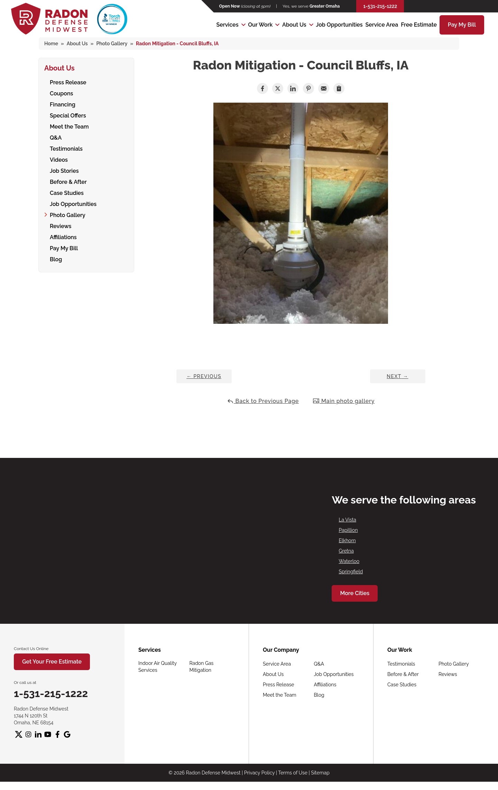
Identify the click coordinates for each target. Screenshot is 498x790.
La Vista (347, 520)
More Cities (354, 593)
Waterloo (349, 561)
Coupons (61, 92)
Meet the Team (69, 125)
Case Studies (67, 192)
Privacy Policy (259, 772)
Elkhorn (347, 540)
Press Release (68, 81)
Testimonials (66, 147)
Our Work (260, 24)
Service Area (381, 24)
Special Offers (68, 114)
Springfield (351, 571)
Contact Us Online (31, 648)
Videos (59, 159)
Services (227, 24)
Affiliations (63, 236)
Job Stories (64, 170)
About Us (294, 24)
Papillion (348, 530)
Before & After (68, 181)
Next (397, 376)
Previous (203, 376)
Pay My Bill (462, 24)
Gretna (346, 551)
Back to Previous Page (263, 401)
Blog (56, 258)
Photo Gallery (67, 214)
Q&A (56, 136)
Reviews (60, 225)
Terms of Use (292, 772)
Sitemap (320, 772)
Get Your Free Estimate (52, 661)
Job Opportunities (339, 24)
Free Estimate (419, 24)
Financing (62, 103)
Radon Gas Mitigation (202, 666)
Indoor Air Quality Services (157, 666)
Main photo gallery (344, 401)
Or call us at (25, 682)
